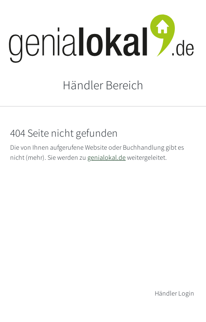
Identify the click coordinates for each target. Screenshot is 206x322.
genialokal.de (106, 157)
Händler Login (174, 293)
